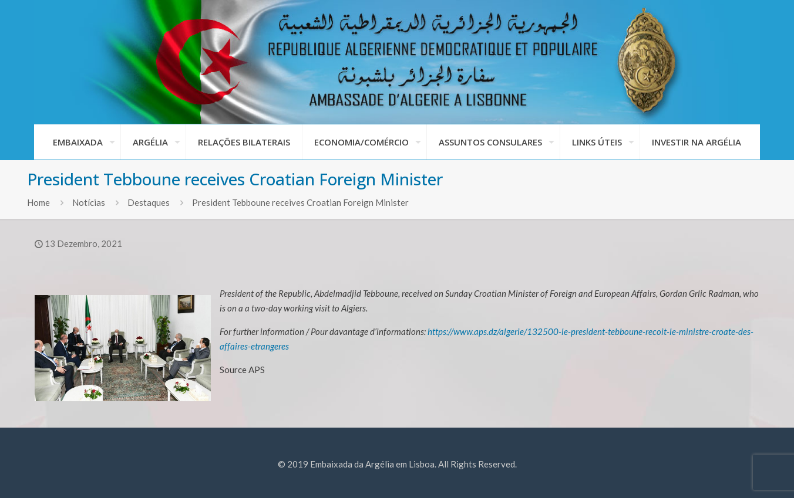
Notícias (88, 202)
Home (38, 202)
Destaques (148, 202)
